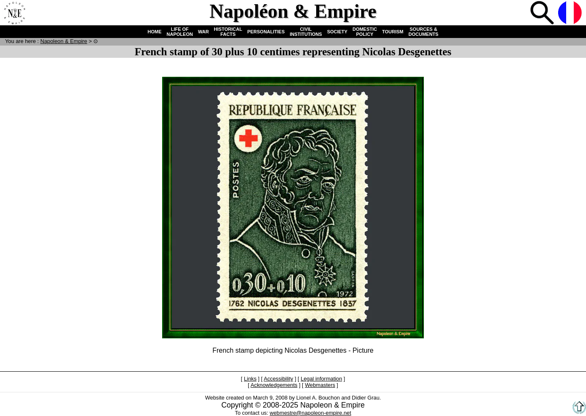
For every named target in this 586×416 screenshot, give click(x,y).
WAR (203, 31)
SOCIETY (337, 31)
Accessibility (278, 378)
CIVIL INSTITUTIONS (306, 32)
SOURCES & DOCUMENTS (424, 32)
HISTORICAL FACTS (228, 32)
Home (14, 13)
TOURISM (393, 31)
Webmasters (320, 385)
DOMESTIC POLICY (365, 32)
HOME (155, 31)
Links (250, 378)
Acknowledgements (273, 385)
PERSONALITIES (266, 31)
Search (543, 13)
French (570, 13)
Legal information (321, 378)
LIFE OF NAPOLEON (180, 32)
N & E (63, 41)
